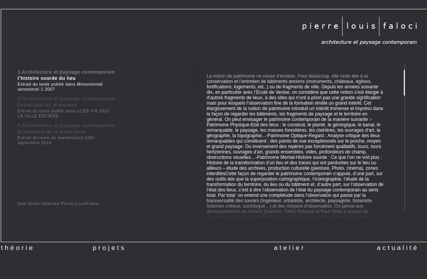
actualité (398, 245)
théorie (18, 247)
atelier (289, 245)
